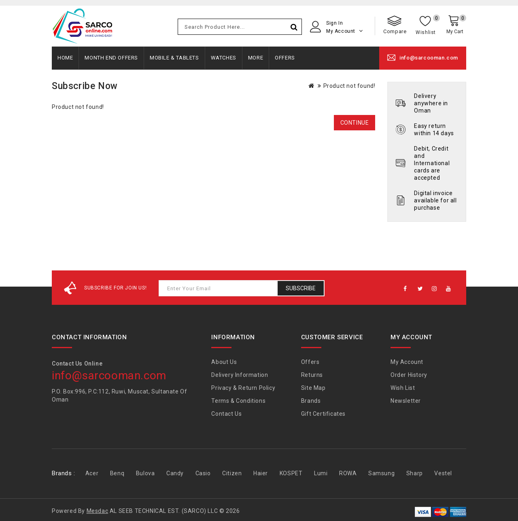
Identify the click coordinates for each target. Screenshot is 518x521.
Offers (285, 58)
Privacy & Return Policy (243, 388)
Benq (117, 473)
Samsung (381, 473)
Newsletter (406, 401)
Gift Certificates (323, 413)
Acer (91, 473)
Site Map (313, 388)
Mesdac (97, 511)
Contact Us (226, 413)
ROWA (348, 473)
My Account (407, 362)
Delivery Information (239, 375)
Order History (409, 375)
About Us (224, 362)
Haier (260, 473)
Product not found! (349, 86)
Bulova (145, 473)
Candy (175, 473)
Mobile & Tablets (174, 58)
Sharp (414, 473)
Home (65, 58)
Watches (223, 58)
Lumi (320, 473)
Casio (203, 473)
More (255, 58)
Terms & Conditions (238, 401)
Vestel (443, 473)
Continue (354, 122)
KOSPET (291, 473)
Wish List (403, 388)
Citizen (232, 473)
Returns (312, 375)
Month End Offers (111, 58)
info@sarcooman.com (428, 58)
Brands (311, 401)
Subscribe (301, 288)
